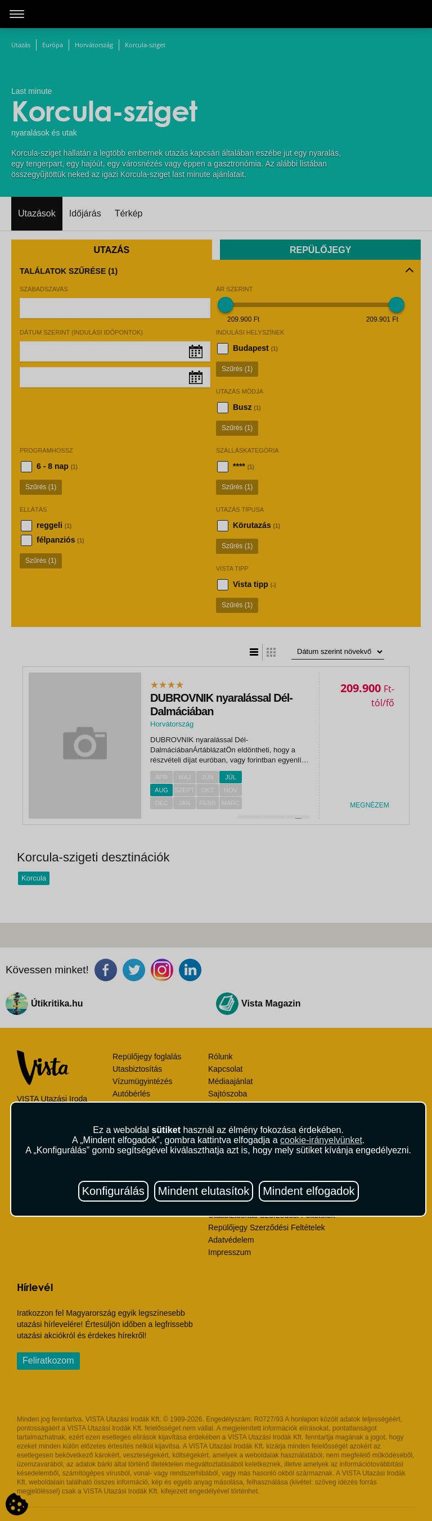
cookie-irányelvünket (321, 1140)
